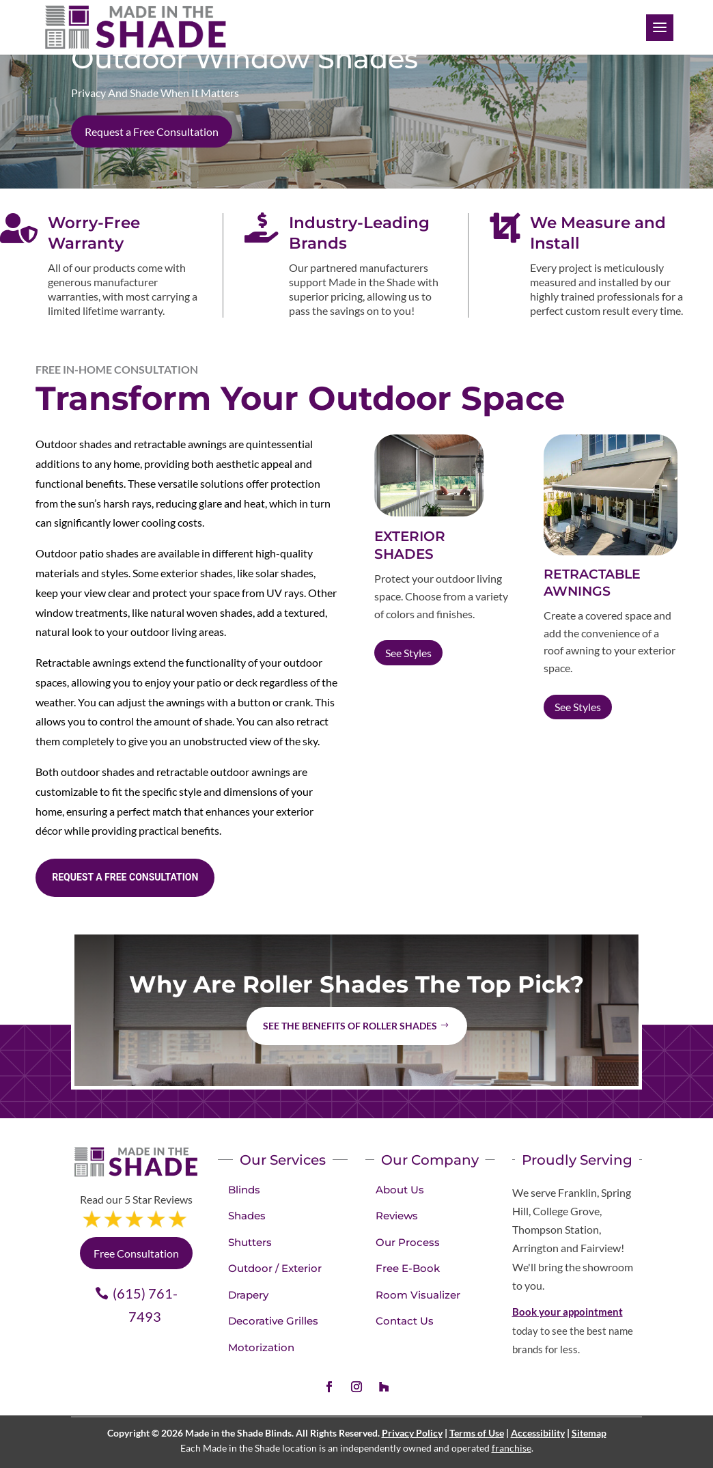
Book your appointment (567, 1311)
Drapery (248, 1294)
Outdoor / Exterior (275, 1268)
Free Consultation (136, 1253)
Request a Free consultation (125, 877)
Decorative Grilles (273, 1320)
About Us (400, 1189)
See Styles (408, 652)
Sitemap (589, 1433)
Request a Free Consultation (152, 131)
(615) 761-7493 (145, 1305)
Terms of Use (476, 1433)
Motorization (261, 1347)
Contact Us (405, 1320)
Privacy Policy (412, 1433)
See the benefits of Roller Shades (350, 1025)
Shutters (250, 1242)
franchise (511, 1448)
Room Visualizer (418, 1294)
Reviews (397, 1215)
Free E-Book (408, 1268)
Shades (247, 1215)
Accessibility (538, 1433)
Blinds (244, 1189)
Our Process (408, 1242)
